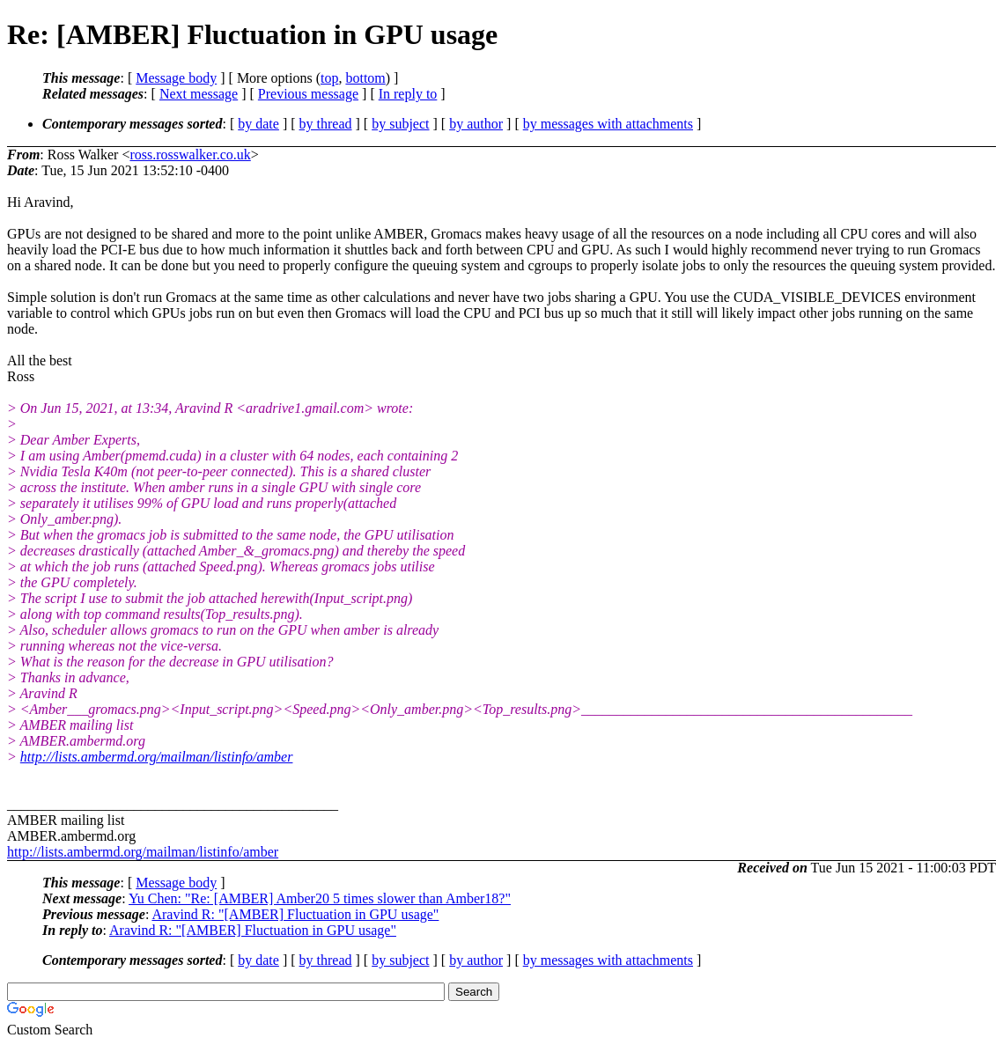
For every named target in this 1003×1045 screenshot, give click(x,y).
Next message (198, 93)
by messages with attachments (608, 123)
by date (258, 123)
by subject (400, 123)
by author (476, 123)
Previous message (308, 93)
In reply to (408, 93)
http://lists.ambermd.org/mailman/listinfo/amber (156, 756)
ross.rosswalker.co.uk (189, 154)
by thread (325, 123)
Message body (176, 77)
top (329, 77)
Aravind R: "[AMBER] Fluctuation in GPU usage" (295, 914)
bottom (365, 77)
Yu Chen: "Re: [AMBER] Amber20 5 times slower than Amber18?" (320, 898)
